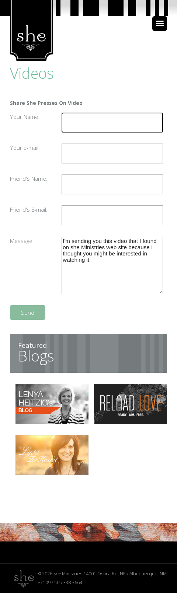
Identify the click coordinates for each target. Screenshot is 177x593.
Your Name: (25, 116)
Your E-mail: (25, 147)
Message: (22, 240)
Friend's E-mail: (29, 209)
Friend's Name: (29, 178)
